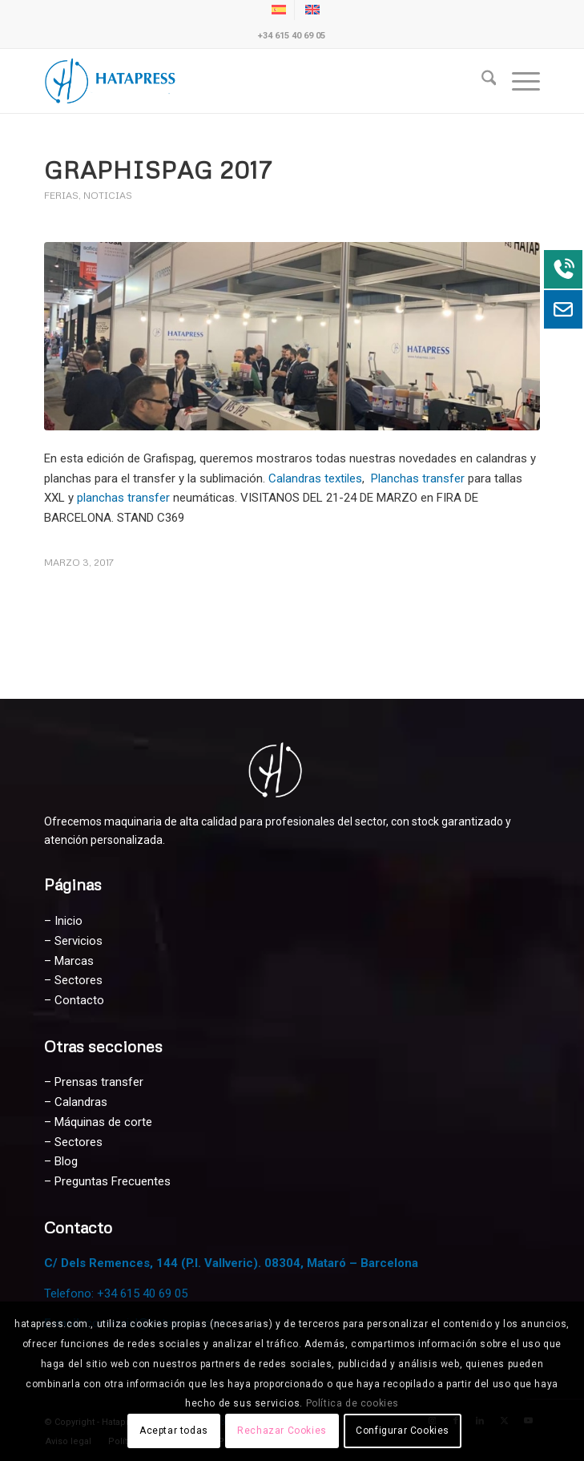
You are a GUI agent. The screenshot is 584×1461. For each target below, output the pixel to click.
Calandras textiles (315, 478)
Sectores (78, 980)
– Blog (61, 1161)
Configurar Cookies (402, 1430)
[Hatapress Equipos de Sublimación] (242, 81)
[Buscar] (481, 81)
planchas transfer (125, 497)
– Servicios (73, 941)
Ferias (61, 195)
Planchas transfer (418, 478)
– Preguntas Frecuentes (107, 1181)
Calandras (80, 1102)
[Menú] (518, 81)
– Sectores (73, 1142)
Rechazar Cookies (282, 1430)
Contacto (79, 1000)
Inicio (68, 921)
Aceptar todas (173, 1430)
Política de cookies (352, 1403)
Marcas (74, 961)
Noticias (107, 195)
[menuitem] (481, 81)
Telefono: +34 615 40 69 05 (115, 1293)
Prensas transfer (98, 1082)
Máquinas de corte (103, 1122)
